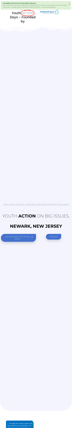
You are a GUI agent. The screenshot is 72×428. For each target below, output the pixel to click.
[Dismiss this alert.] (69, 3)
